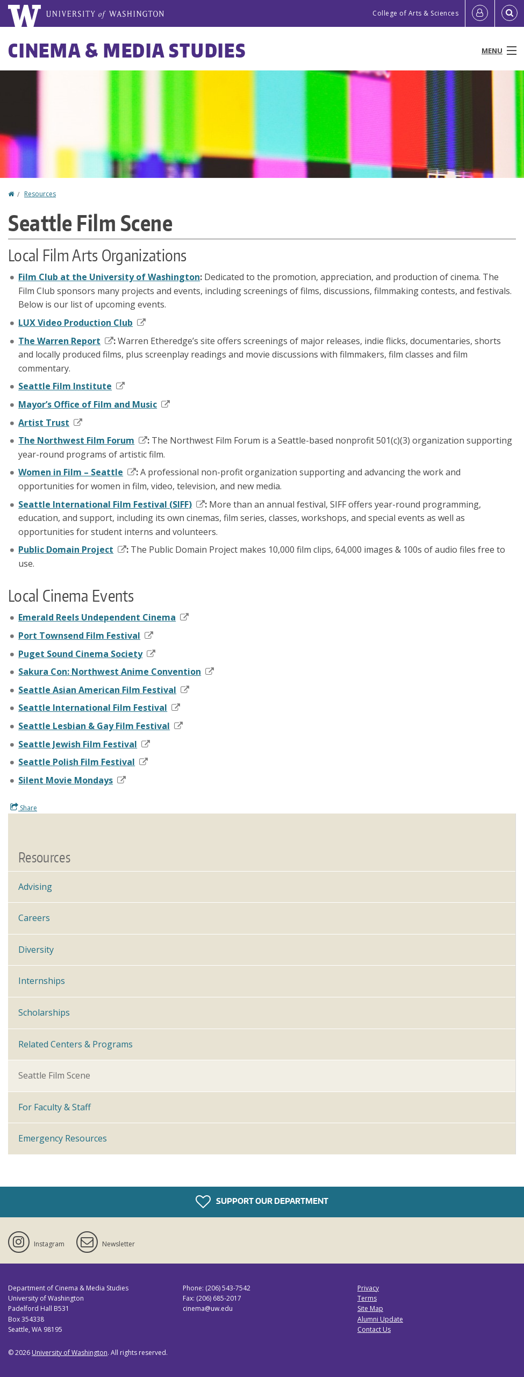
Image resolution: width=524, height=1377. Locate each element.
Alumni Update (380, 1319)
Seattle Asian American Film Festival (103, 690)
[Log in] (479, 13)
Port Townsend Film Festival (85, 635)
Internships (41, 981)
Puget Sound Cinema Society (86, 654)
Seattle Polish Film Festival (83, 762)
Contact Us (374, 1329)
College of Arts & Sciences (415, 13)
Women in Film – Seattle (77, 472)
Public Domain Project (72, 549)
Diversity (36, 949)
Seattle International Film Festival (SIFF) (111, 504)
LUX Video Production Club (82, 323)
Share (23, 807)
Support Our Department (262, 1201)
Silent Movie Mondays (72, 780)
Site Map (370, 1308)
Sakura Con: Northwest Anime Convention (116, 671)
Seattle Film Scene (54, 1075)
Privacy (368, 1288)
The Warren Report (65, 341)
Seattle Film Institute (71, 386)
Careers (34, 918)
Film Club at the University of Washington (109, 277)
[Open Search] (509, 13)
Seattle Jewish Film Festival (84, 744)
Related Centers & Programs (75, 1044)
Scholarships (44, 1012)
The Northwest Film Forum (82, 440)
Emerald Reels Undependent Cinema (103, 617)
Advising (35, 887)
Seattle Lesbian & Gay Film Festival (100, 726)
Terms (367, 1298)
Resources (40, 193)
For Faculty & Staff (54, 1107)
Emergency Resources (62, 1138)
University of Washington (69, 1352)
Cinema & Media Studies (127, 50)
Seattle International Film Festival (99, 708)
